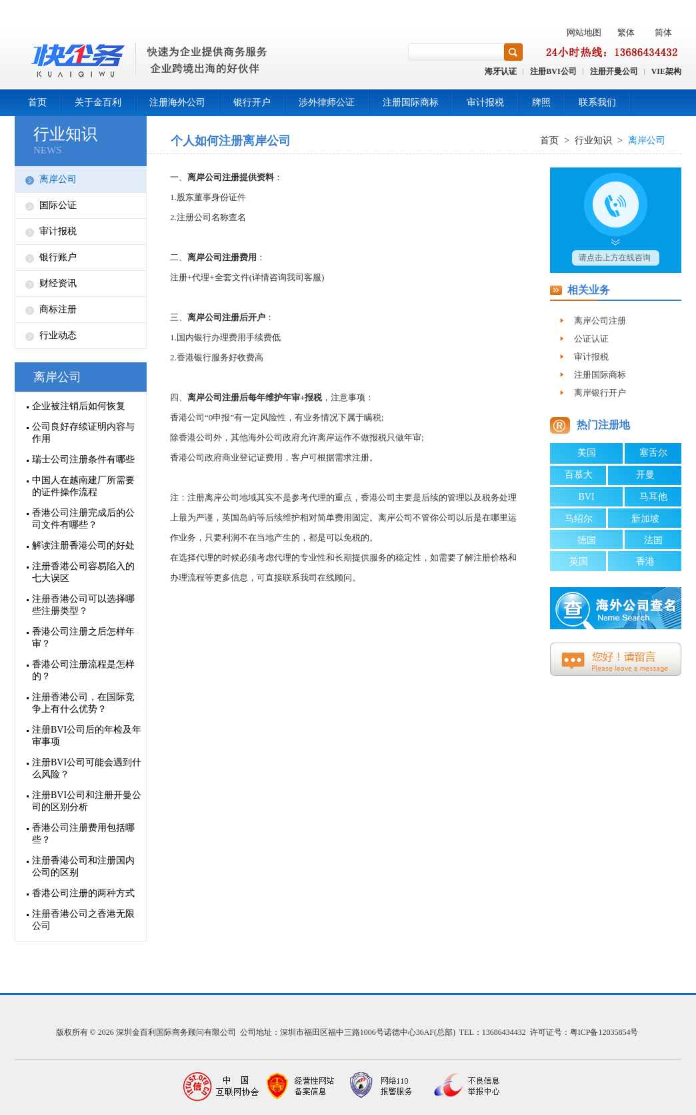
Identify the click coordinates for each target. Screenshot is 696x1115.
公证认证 (591, 339)
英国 (578, 561)
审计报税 (485, 102)
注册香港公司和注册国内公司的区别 (83, 866)
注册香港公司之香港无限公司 (83, 920)
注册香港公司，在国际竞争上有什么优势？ (83, 703)
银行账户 (58, 257)
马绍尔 (579, 519)
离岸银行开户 (600, 393)
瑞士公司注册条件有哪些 (83, 459)
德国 (586, 540)
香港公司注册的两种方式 (83, 893)
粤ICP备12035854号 (604, 1032)
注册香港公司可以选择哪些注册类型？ (83, 605)
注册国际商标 (411, 102)
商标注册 (58, 309)
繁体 (626, 32)
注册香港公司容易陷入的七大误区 (83, 572)
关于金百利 (98, 102)
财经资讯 (58, 283)
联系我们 (597, 102)
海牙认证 (501, 71)
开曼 (645, 475)
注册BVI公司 (553, 71)
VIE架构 (666, 71)
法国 (653, 540)
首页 (37, 102)
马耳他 (653, 497)
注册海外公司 (177, 102)
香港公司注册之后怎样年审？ (83, 638)
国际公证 (58, 205)
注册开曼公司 (614, 71)
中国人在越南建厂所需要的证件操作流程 (83, 486)
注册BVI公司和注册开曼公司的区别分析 (86, 801)
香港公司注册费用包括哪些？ (83, 834)
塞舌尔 (653, 453)
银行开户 (252, 102)
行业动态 (58, 335)
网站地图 (584, 32)
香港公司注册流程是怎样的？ (83, 670)
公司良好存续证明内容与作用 (83, 433)
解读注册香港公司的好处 (83, 545)
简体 (663, 32)
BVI (586, 497)
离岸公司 (58, 179)
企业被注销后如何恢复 (78, 406)
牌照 (541, 102)
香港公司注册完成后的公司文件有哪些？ (83, 519)
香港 (645, 561)
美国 (586, 453)
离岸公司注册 (600, 321)
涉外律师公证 (327, 102)
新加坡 (645, 519)
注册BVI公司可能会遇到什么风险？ (86, 768)
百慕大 (579, 475)
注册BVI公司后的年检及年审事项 (86, 736)
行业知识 (65, 134)
